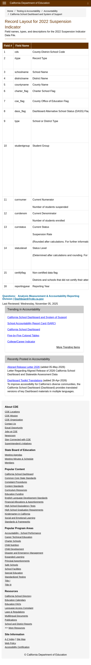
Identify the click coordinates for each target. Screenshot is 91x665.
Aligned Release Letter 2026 (23, 367)
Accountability (51, 11)
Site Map (21, 639)
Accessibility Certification (17, 647)
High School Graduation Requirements (24, 510)
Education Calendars (15, 600)
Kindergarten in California (17, 514)
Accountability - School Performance (23, 533)
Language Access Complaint (19, 608)
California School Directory (18, 596)
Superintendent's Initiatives (18, 443)
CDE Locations (12, 411)
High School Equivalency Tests (20, 506)
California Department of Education (30, 3)
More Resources (16, 628)
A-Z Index (10, 639)
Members (9, 462)
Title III (8, 584)
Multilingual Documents (16, 616)
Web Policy (10, 643)
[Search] (88, 3)
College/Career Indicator (21, 341)
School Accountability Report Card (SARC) (31, 323)
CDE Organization (14, 419)
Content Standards (14, 486)
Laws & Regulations (15, 612)
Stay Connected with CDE (18, 439)
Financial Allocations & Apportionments (24, 502)
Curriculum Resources (16, 490)
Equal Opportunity (14, 427)
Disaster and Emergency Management (24, 553)
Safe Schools (11, 565)
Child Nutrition (12, 545)
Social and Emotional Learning (20, 518)
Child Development (14, 549)
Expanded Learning (14, 557)
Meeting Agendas (13, 455)
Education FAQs (13, 604)
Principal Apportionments (17, 561)
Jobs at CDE (11, 431)
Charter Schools (13, 541)
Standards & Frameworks (17, 521)
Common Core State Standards (20, 478)
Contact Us (10, 423)
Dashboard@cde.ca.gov (29, 299)
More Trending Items (68, 347)
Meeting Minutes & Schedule (19, 459)
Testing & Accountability (28, 11)
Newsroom (10, 435)
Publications (11, 620)
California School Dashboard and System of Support (36, 14)
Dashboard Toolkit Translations (24, 380)
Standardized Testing (15, 577)
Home (10, 11)
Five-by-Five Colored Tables (23, 335)
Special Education (14, 573)
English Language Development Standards (26, 498)
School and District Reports (18, 624)
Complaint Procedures (16, 482)
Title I (7, 580)
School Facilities (13, 569)
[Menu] (4, 3)
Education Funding (14, 494)
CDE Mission (11, 415)
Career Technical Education (18, 537)
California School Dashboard (23, 329)
